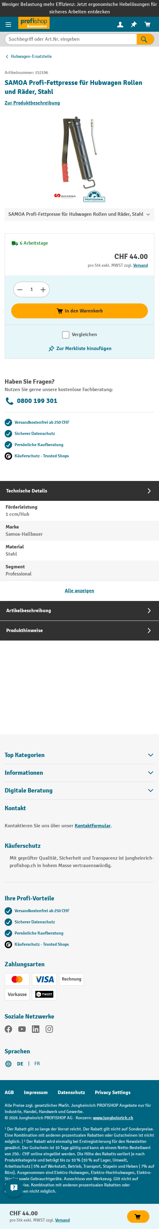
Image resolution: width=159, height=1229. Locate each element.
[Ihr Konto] (120, 24)
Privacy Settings (112, 1092)
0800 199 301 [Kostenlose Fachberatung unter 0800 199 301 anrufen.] (31, 401)
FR (37, 1064)
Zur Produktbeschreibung (32, 103)
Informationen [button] (79, 773)
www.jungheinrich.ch (113, 1117)
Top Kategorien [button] (79, 755)
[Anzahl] (31, 289)
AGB (9, 1092)
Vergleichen (84, 335)
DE (20, 1064)
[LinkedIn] (35, 1030)
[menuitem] (120, 24)
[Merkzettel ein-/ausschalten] (80, 348)
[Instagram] (49, 1030)
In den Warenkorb (79, 311)
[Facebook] (8, 1030)
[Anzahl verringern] (19, 289)
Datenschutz (71, 1092)
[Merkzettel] (134, 24)
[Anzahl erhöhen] (43, 289)
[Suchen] (145, 39)
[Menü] (9, 24)
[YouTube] (22, 1030)
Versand (140, 265)
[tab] (79, 541)
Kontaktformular (93, 826)
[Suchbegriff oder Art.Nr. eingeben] (71, 39)
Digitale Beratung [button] (79, 790)
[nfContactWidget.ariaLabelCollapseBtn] (14, 1187)
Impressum (36, 1092)
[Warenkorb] (147, 24)
